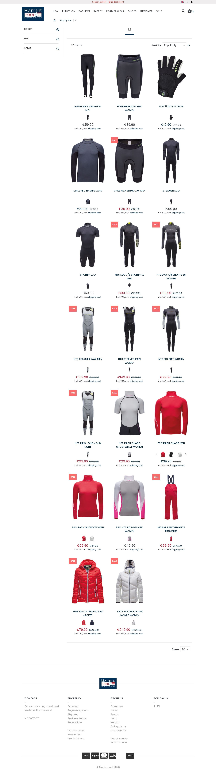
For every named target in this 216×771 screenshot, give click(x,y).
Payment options (78, 710)
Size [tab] (26, 38)
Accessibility (118, 730)
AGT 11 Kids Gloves (171, 106)
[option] (88, 117)
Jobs (114, 718)
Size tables (74, 734)
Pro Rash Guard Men (171, 443)
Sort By (156, 45)
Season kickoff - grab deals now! (108, 2)
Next (185, 454)
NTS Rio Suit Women (171, 359)
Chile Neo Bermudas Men (129, 190)
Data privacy (118, 726)
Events (115, 714)
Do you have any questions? (42, 706)
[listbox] (87, 118)
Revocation (75, 722)
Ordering (73, 706)
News (114, 710)
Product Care (76, 738)
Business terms (77, 718)
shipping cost (94, 128)
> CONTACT (32, 718)
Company (117, 706)
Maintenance (119, 742)
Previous (156, 454)
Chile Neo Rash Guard (87, 190)
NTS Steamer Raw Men (88, 359)
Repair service (119, 738)
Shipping (73, 714)
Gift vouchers (76, 730)
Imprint (115, 722)
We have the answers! (38, 710)
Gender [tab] (28, 29)
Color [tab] (27, 48)
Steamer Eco (171, 190)
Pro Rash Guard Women (88, 527)
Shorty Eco (88, 274)
